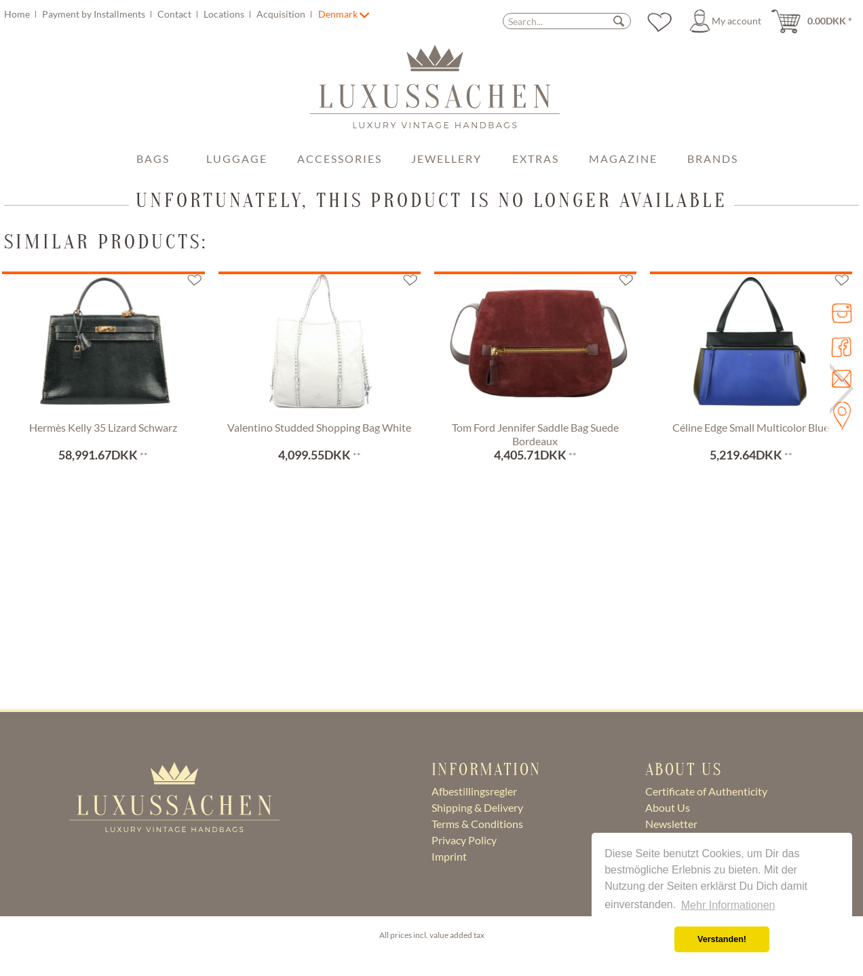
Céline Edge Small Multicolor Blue (750, 427)
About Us (667, 807)
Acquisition (281, 14)
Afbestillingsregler (474, 791)
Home (18, 14)
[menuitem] (159, 13)
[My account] (727, 21)
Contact (175, 14)
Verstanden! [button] (721, 939)
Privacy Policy (464, 839)
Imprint (449, 856)
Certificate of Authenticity (706, 791)
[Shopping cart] (816, 21)
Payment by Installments (94, 14)
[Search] (619, 20)
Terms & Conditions (477, 823)
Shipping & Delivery (477, 807)
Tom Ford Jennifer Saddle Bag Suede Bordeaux (535, 434)
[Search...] (567, 21)
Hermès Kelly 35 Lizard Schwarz (103, 427)
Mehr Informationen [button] (728, 905)
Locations (225, 14)
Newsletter (671, 823)
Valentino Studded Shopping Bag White (319, 427)
